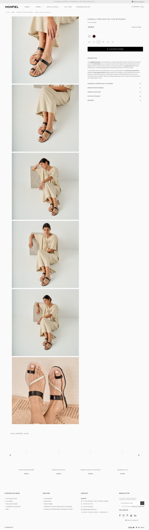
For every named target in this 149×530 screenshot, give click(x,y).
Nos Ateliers (9, 501)
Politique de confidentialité (138, 506)
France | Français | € (138, 1)
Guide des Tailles (136, 26)
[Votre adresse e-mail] (129, 503)
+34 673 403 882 (88, 506)
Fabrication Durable (11, 504)
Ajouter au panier (115, 49)
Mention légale (48, 504)
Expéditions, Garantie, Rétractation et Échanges (58, 506)
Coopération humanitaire (13, 506)
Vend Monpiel (48, 498)
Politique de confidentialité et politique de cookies (58, 509)
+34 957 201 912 (88, 504)
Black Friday (47, 501)
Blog (7, 509)
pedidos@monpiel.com (90, 509)
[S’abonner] (142, 503)
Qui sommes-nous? (11, 498)
